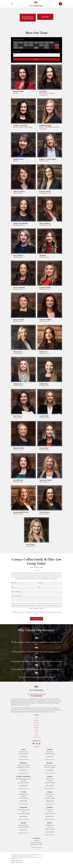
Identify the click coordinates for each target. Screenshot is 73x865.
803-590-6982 (49, 801)
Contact (36, 734)
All (56, 47)
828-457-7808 (49, 785)
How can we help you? (17, 596)
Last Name (39, 582)
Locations (36, 727)
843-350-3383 (49, 832)
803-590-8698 (23, 801)
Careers (36, 730)
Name (15, 54)
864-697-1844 (23, 830)
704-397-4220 (23, 785)
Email (38, 587)
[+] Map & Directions (23, 759)
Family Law (36, 722)
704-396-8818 (49, 770)
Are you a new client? (16, 591)
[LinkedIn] (39, 743)
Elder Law (36, 725)
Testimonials (36, 737)
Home (36, 718)
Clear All (36, 59)
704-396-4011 (23, 770)
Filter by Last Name (18, 39)
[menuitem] (13, 862)
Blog (36, 732)
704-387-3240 (23, 756)
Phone (13, 587)
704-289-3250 (36, 696)
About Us (36, 720)
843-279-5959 (49, 816)
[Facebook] (33, 743)
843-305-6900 (23, 816)
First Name (14, 582)
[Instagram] (36, 743)
